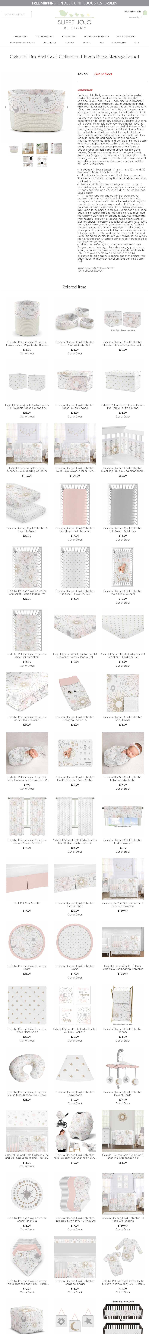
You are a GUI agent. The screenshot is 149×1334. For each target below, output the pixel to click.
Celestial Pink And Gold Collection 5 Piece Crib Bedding (122, 904)
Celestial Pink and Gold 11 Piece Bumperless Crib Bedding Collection (122, 967)
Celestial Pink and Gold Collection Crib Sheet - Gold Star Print (75, 592)
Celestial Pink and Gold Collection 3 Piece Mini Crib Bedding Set (122, 1156)
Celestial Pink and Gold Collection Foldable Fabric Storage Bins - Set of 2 (122, 344)
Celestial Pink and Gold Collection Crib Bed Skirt (75, 904)
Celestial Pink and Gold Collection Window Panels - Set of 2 (27, 841)
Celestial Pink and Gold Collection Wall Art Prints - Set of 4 (75, 1030)
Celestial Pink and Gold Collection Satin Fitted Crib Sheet (27, 718)
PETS (101, 42)
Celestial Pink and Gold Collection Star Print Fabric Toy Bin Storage (123, 406)
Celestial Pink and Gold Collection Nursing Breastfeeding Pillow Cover (27, 1093)
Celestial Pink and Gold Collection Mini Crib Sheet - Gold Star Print (123, 655)
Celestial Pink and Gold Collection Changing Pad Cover (75, 718)
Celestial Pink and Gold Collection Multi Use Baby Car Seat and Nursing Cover (75, 1156)
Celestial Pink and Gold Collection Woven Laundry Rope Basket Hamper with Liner (27, 344)
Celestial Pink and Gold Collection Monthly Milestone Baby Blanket (75, 778)
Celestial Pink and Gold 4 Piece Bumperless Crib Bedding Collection (27, 469)
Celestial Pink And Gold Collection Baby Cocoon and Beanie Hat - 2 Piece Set (27, 779)
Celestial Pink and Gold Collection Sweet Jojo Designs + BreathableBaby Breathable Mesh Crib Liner (122, 470)
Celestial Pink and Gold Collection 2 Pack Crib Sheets (27, 529)
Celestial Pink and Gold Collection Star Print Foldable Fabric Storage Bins (27, 406)
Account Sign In (136, 17)
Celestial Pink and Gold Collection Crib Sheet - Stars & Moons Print (27, 592)
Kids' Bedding (69, 36)
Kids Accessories (126, 36)
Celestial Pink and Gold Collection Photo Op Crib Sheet (122, 592)
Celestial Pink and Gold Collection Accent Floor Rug (27, 1219)
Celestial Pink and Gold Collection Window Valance (122, 841)
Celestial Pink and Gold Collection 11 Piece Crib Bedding (122, 1219)
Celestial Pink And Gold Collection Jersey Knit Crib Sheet (27, 655)
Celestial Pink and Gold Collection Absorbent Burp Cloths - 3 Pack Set (75, 1219)
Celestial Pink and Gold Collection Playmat (27, 967)
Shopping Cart (132, 11)
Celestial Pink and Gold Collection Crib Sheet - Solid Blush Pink (75, 529)
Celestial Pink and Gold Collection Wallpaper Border (75, 1282)
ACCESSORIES (119, 42)
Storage (69, 42)
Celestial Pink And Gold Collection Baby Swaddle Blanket (123, 778)
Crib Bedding (20, 36)
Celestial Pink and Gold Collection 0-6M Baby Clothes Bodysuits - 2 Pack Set (123, 1283)
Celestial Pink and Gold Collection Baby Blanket (122, 718)
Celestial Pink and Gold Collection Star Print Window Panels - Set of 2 (75, 841)
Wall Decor (49, 42)
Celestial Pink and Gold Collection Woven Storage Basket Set (75, 343)
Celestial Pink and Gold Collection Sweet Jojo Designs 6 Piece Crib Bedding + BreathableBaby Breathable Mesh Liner (75, 470)
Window (87, 42)
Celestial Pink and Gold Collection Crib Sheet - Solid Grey (122, 529)
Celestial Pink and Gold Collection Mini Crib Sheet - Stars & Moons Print (75, 655)
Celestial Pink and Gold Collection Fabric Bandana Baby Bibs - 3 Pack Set (27, 1283)
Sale (136, 42)
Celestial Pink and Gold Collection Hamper (122, 1030)
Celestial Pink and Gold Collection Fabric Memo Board (27, 1030)
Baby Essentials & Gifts (22, 42)
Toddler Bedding (44, 36)
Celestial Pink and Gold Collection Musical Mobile (122, 1093)
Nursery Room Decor (96, 36)
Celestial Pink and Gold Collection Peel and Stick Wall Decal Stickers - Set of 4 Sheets (27, 1156)
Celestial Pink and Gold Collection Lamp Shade (75, 1093)
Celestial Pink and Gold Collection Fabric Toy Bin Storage (75, 406)
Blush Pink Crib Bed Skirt (27, 903)
